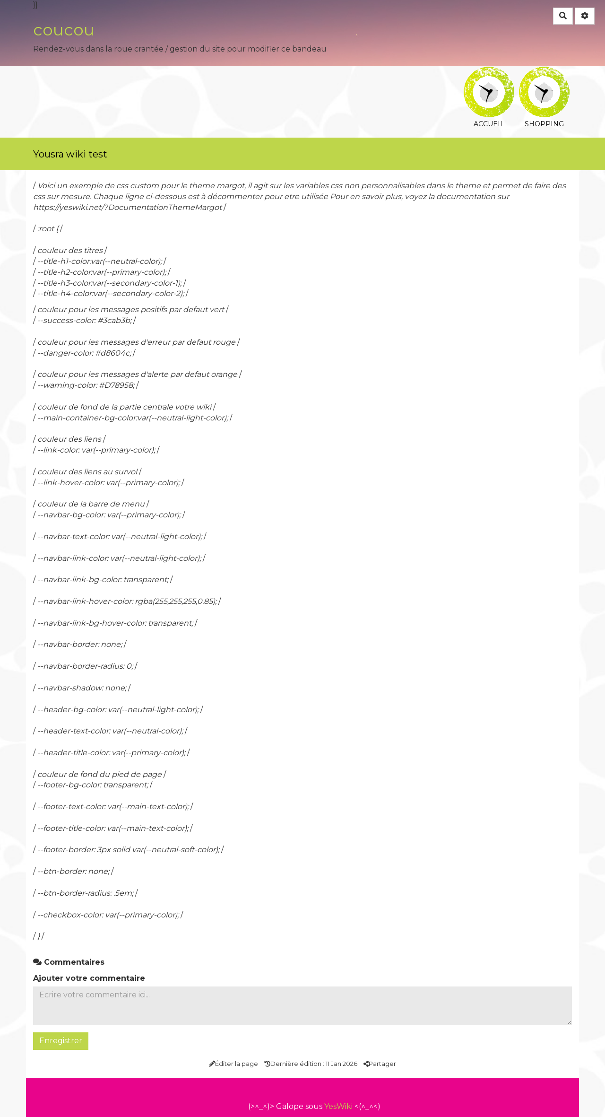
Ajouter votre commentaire (89, 978)
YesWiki (338, 1106)
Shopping (544, 73)
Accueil (489, 73)
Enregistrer (60, 1040)
